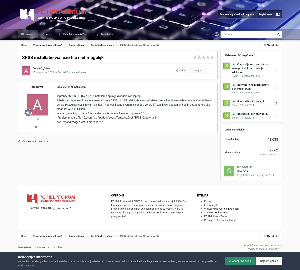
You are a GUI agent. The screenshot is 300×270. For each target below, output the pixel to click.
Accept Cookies (240, 260)
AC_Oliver (45, 68)
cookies (35, 261)
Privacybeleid (25, 247)
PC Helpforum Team (215, 216)
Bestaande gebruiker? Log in (237, 14)
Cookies (58, 247)
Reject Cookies (269, 260)
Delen (181, 70)
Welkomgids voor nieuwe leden (221, 208)
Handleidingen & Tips (75, 34)
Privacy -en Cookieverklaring (219, 220)
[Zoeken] (240, 34)
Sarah (235, 75)
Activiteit (105, 34)
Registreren (265, 14)
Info (48, 34)
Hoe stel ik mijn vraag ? (250, 101)
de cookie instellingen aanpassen (148, 261)
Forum (207, 201)
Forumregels (211, 205)
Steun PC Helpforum (215, 212)
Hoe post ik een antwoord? (252, 113)
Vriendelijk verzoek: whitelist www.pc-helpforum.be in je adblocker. (251, 68)
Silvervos (242, 171)
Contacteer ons (43, 247)
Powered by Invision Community (263, 249)
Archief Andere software (72, 72)
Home (29, 34)
